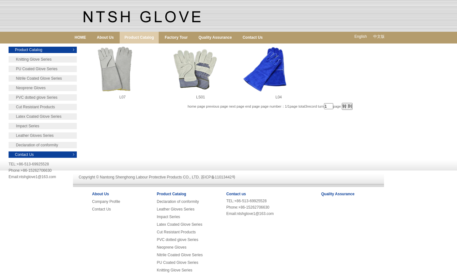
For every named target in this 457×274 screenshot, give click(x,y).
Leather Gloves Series (31, 135)
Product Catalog (139, 37)
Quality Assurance (215, 37)
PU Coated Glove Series (33, 69)
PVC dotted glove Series (33, 97)
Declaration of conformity (33, 145)
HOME (80, 37)
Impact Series (24, 126)
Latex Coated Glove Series (35, 116)
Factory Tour (176, 37)
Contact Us (252, 37)
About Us (105, 37)
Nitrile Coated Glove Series (35, 78)
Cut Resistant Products (32, 107)
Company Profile (106, 201)
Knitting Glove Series (30, 59)
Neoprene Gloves (27, 88)
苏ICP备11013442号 (218, 177)
